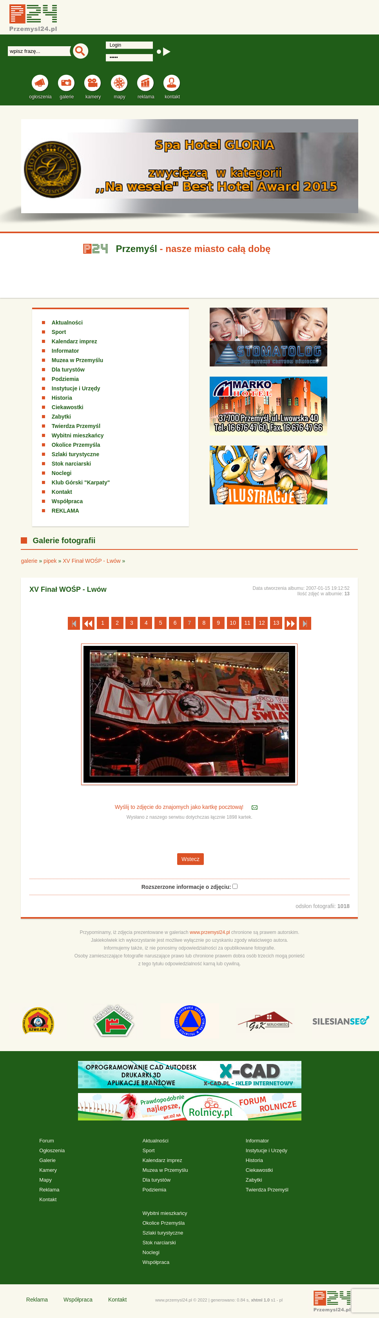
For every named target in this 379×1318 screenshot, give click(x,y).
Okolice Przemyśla (76, 445)
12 (262, 623)
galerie (29, 561)
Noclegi (62, 473)
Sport (59, 332)
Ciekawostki (67, 407)
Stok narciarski (71, 463)
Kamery (48, 1170)
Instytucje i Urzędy (76, 388)
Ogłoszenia (52, 1150)
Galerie (47, 1160)
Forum (46, 1141)
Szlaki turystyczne (75, 454)
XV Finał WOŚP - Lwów (92, 561)
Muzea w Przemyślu (77, 360)
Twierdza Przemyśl (76, 426)
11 (247, 623)
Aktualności (67, 322)
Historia (62, 398)
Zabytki (61, 416)
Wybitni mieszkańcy (78, 435)
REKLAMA (65, 511)
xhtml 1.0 (260, 1300)
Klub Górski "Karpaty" (81, 482)
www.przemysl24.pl (210, 932)
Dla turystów (68, 369)
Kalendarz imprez (74, 341)
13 (276, 623)
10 (233, 623)
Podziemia (65, 379)
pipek (50, 561)
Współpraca (67, 501)
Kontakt (62, 492)
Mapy (45, 1180)
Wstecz (190, 859)
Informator (65, 351)
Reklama (49, 1190)
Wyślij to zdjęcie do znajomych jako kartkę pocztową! (180, 807)
